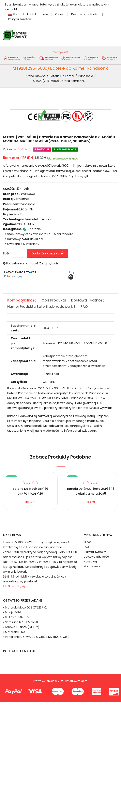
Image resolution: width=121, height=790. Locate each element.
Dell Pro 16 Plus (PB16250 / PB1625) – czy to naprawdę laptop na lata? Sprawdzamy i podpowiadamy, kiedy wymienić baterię (40, 567)
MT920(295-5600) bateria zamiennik (59, 81)
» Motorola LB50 (14, 632)
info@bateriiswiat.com (80, 431)
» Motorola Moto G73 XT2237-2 (25, 607)
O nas (59, 14)
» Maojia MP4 (12, 612)
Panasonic (85, 76)
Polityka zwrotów (19, 19)
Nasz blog (90, 561)
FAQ (86, 547)
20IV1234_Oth (19, 189)
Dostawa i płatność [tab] (88, 300)
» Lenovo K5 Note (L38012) (21, 627)
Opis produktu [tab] (54, 300)
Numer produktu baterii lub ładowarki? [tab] (41, 306)
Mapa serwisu (93, 566)
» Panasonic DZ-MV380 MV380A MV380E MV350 (36, 637)
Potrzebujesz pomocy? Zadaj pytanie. (32, 263)
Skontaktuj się (16, 586)
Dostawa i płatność (85, 14)
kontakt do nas (36, 14)
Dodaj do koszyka (47, 253)
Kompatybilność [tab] (21, 300)
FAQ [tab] (84, 306)
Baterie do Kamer (62, 76)
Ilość (6, 253)
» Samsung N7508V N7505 (21, 622)
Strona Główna (35, 76)
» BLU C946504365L (16, 617)
